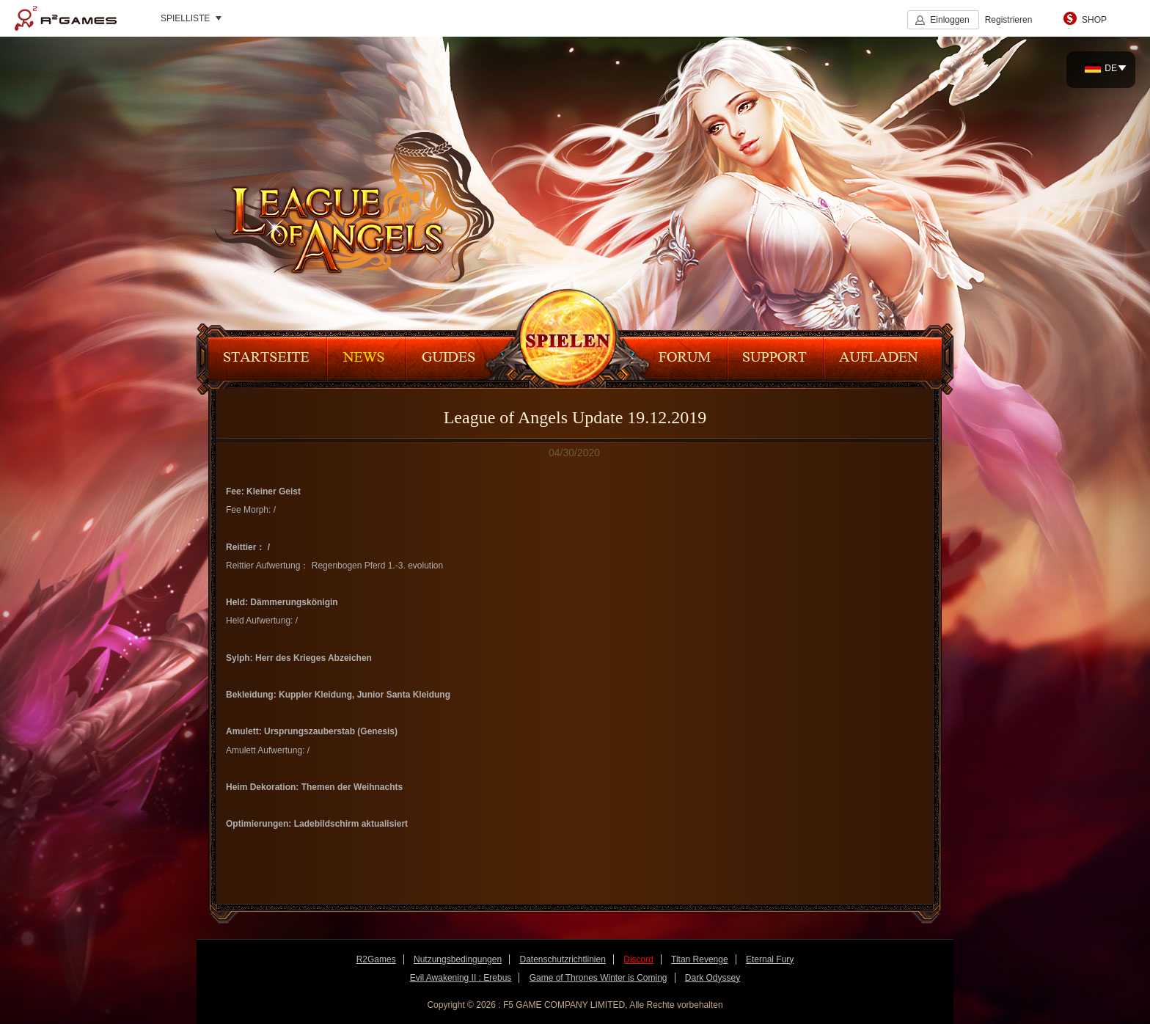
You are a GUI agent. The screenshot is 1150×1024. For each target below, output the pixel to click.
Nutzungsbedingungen (458, 959)
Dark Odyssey (712, 978)
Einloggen (949, 20)
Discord (638, 959)
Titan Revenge (699, 959)
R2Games (66, 18)
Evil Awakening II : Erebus (461, 978)
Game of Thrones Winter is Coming (598, 978)
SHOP (1094, 20)
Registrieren (1009, 20)
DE (1101, 68)
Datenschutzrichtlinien (562, 959)
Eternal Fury (770, 959)
